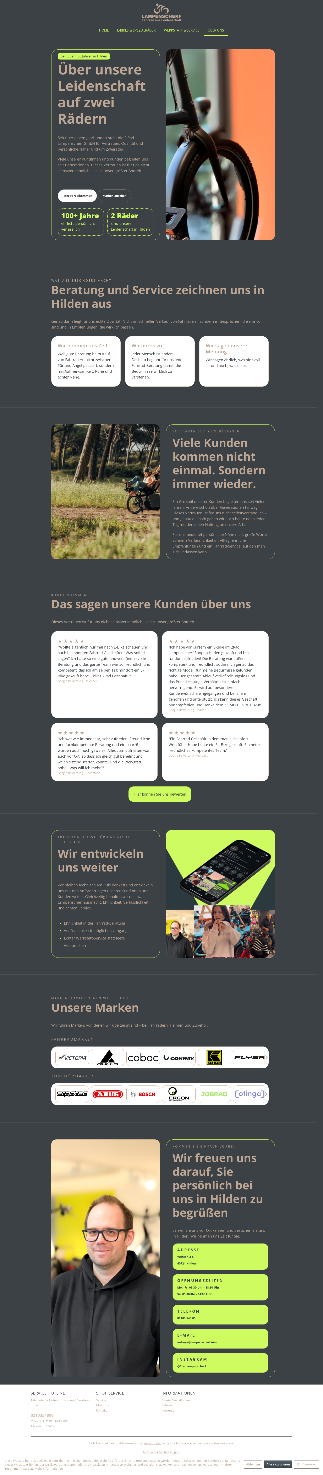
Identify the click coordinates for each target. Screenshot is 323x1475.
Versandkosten (152, 1443)
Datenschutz (170, 1405)
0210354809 (42, 1415)
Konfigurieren (307, 1464)
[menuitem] (104, 30)
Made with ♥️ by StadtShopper (161, 1452)
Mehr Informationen (49, 1468)
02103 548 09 (188, 1314)
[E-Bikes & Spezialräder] (136, 30)
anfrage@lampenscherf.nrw (197, 1338)
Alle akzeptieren (278, 1464)
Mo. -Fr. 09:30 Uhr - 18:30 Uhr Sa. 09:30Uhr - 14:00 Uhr (200, 1287)
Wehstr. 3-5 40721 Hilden (188, 1256)
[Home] (104, 30)
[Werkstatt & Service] (182, 30)
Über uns (102, 1405)
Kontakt (101, 1410)
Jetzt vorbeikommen (77, 196)
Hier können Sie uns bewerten (160, 794)
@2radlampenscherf (192, 1362)
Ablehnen (253, 1464)
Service (101, 1400)
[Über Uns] (216, 30)
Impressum (169, 1410)
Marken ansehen (114, 196)
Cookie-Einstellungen (176, 1400)
